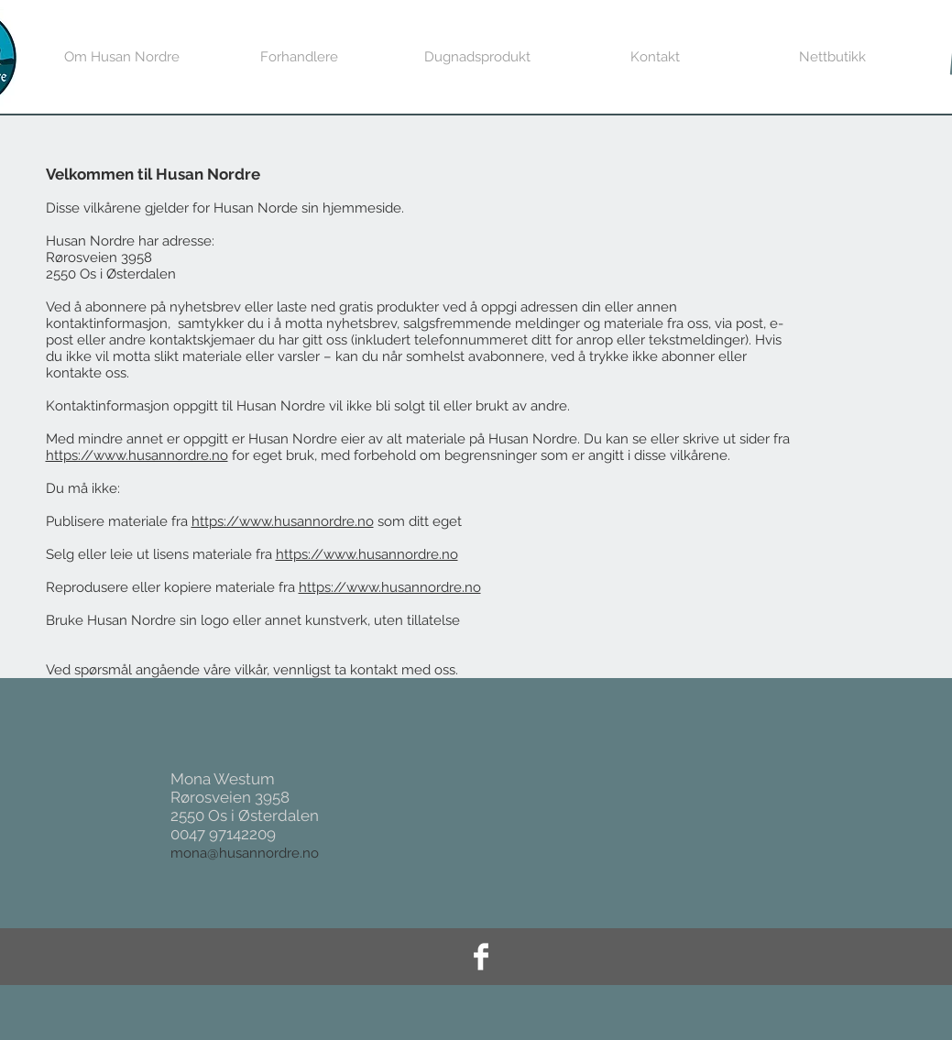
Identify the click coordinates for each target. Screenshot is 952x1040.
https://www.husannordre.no (137, 455)
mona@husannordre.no (244, 853)
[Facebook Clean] (481, 956)
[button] (833, 57)
